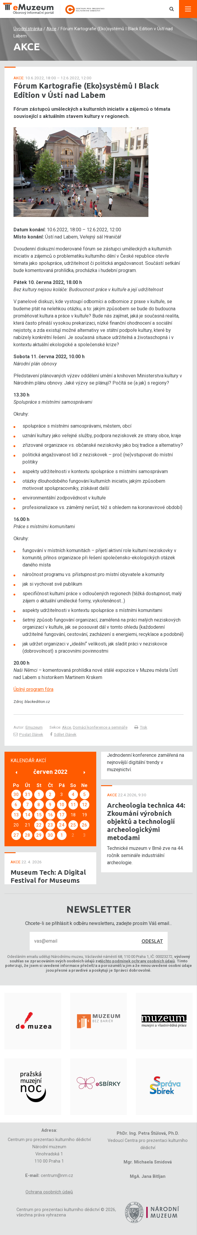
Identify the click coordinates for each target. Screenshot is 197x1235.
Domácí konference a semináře (100, 727)
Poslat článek (28, 734)
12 (84, 804)
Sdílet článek (63, 734)
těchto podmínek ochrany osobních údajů (137, 961)
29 (39, 835)
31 (27, 794)
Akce (51, 28)
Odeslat (152, 941)
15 (39, 815)
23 (50, 825)
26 (84, 825)
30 (16, 794)
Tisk (140, 727)
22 (39, 825)
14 (27, 815)
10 (61, 804)
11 (73, 804)
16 (50, 815)
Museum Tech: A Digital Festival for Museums (48, 876)
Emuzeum (34, 727)
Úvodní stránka (27, 28)
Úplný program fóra (33, 689)
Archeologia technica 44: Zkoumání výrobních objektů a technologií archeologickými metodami (146, 821)
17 (61, 815)
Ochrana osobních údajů (49, 1192)
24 (61, 825)
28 (27, 835)
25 (73, 825)
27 (16, 835)
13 (16, 815)
